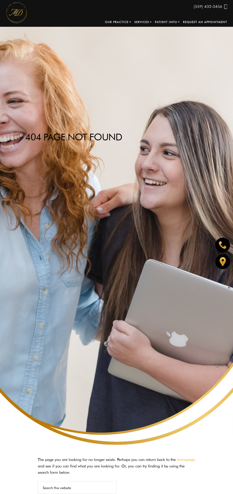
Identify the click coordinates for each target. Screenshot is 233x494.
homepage (186, 459)
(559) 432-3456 (210, 7)
